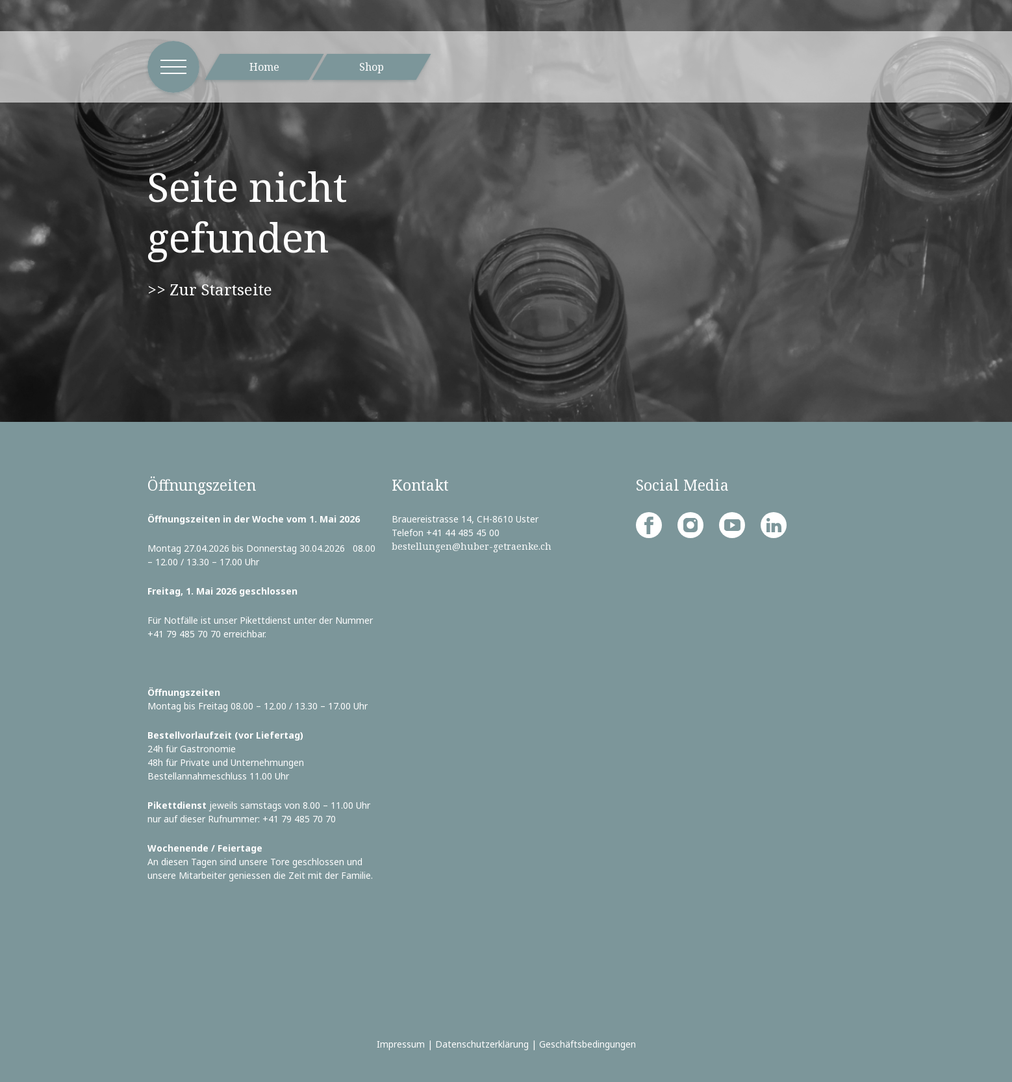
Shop (371, 67)
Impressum (401, 1044)
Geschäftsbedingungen (587, 1044)
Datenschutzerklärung (482, 1044)
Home (264, 67)
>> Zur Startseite (209, 289)
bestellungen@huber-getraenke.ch (471, 546)
